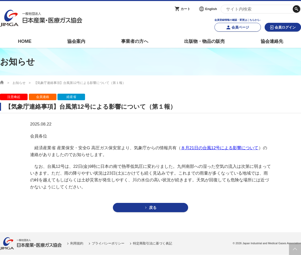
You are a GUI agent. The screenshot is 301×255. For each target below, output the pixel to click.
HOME (24, 41)
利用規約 (76, 243)
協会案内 (76, 41)
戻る (153, 208)
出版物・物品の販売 (204, 41)
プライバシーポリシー (108, 243)
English (211, 9)
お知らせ (19, 83)
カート (185, 9)
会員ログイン (285, 27)
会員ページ (240, 27)
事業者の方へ (134, 41)
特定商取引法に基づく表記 (152, 243)
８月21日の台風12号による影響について (220, 148)
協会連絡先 (272, 41)
